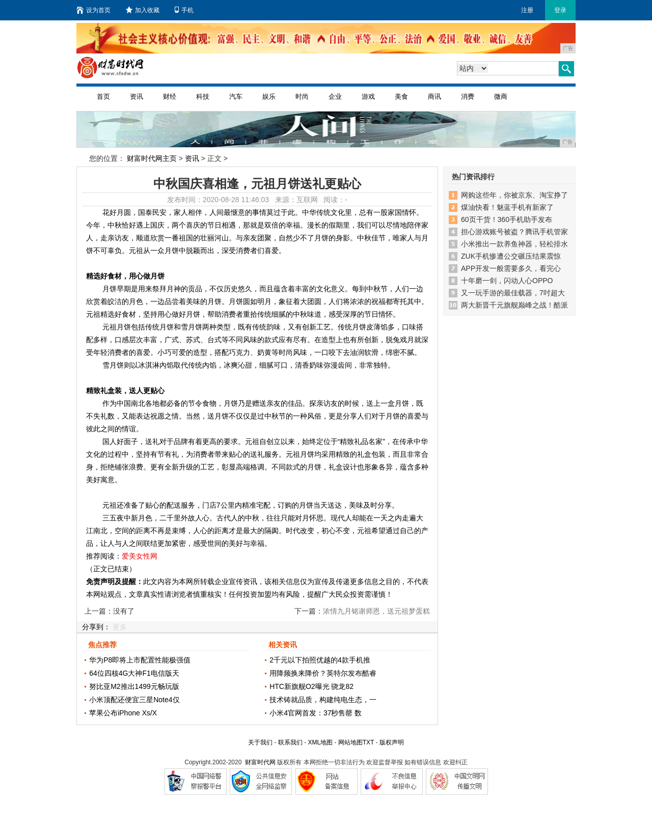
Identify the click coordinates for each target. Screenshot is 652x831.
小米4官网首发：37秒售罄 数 (315, 713)
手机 (184, 10)
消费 (467, 96)
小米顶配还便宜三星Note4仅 (134, 700)
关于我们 (260, 742)
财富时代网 (260, 762)
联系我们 (290, 742)
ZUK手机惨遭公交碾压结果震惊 (511, 256)
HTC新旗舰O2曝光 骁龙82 (311, 686)
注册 (527, 10)
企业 (335, 96)
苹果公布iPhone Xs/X (123, 713)
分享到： (96, 627)
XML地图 (320, 742)
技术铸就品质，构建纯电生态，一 (322, 700)
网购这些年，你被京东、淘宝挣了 (514, 195)
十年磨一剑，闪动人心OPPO (507, 280)
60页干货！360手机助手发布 (506, 219)
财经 (169, 96)
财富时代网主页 (152, 158)
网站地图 (350, 742)
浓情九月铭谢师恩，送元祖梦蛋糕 (376, 611)
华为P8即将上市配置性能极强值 (140, 660)
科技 (202, 96)
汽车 (235, 96)
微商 (500, 96)
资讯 (136, 96)
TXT (368, 742)
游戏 (368, 96)
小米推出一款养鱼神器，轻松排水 (514, 244)
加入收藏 (142, 10)
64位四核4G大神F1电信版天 (134, 673)
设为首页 (93, 10)
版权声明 (391, 742)
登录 (560, 10)
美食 (401, 96)
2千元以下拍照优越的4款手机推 (319, 660)
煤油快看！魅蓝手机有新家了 (507, 207)
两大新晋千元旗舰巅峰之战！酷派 (514, 305)
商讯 (434, 96)
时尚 (302, 96)
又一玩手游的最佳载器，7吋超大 (513, 293)
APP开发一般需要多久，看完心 (511, 268)
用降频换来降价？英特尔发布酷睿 (322, 673)
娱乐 (269, 96)
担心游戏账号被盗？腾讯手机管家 (514, 232)
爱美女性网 (139, 556)
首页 (103, 96)
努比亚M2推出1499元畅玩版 (134, 686)
